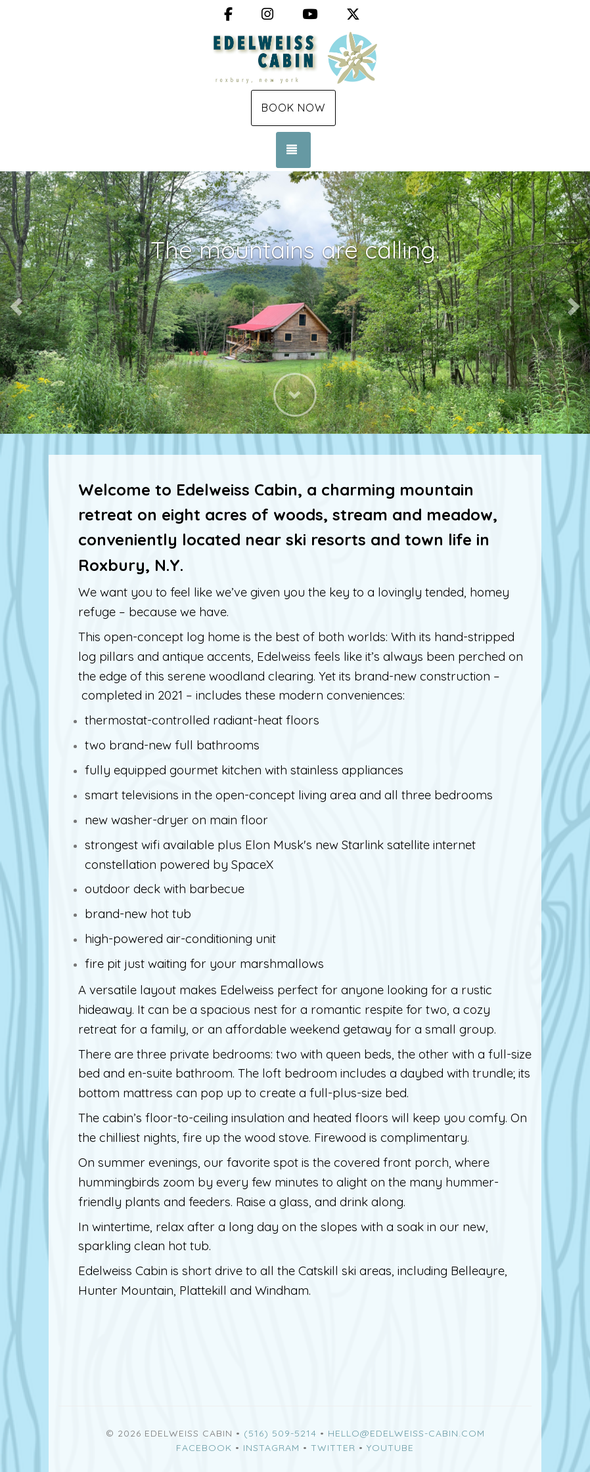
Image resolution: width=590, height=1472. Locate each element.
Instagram (271, 1448)
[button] (15, 302)
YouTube (390, 1448)
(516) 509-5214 (280, 1433)
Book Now (293, 107)
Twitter (333, 1448)
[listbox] (295, 302)
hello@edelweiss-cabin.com (406, 1433)
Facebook (204, 1448)
